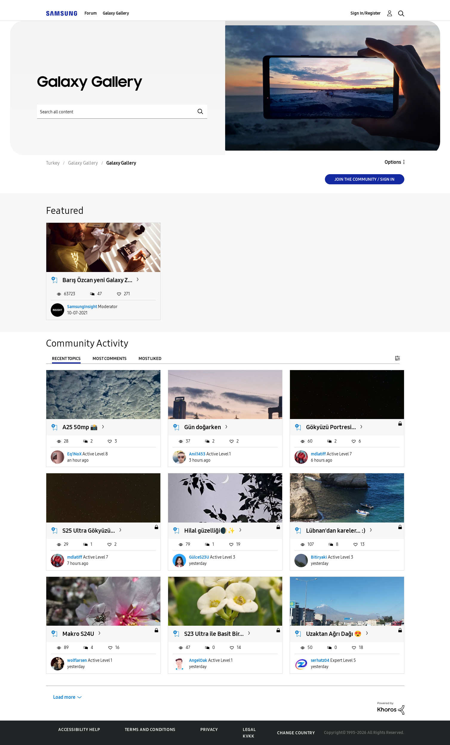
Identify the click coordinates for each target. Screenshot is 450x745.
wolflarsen (77, 660)
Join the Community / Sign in (364, 179)
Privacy (209, 729)
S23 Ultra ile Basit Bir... (214, 633)
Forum (91, 13)
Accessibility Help (79, 729)
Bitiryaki (319, 557)
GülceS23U (199, 557)
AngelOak (198, 660)
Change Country (296, 732)
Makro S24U (78, 633)
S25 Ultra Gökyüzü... (88, 530)
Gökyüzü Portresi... (331, 427)
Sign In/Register (366, 13)
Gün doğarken (202, 427)
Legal (249, 729)
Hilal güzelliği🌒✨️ (209, 530)
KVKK (248, 736)
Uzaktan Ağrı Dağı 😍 (334, 633)
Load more (64, 697)
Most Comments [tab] (110, 358)
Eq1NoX (74, 454)
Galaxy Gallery (116, 13)
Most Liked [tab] (150, 358)
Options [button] (393, 162)
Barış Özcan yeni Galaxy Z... (97, 280)
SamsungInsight (82, 306)
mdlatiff (318, 454)
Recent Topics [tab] (66, 358)
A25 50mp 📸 (80, 427)
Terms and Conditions (150, 729)
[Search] (122, 112)
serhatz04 (320, 660)
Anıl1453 (197, 454)
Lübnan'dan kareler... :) (335, 530)
